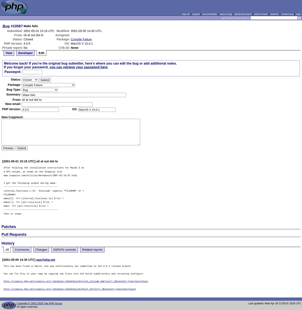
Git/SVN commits (64, 249)
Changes (41, 249)
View (8, 53)
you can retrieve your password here (78, 67)
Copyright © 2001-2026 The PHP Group (39, 303)
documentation (209, 14)
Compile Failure (81, 39)
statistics (274, 14)
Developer (25, 53)
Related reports (92, 249)
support (196, 14)
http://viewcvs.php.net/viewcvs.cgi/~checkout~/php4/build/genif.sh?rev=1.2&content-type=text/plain (70, 288)
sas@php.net (45, 259)
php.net (186, 14)
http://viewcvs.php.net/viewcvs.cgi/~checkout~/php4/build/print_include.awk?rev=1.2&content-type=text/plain (76, 281)
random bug (287, 14)
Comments (22, 249)
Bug (6, 26)
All (7, 249)
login (298, 14)
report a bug (226, 14)
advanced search (243, 14)
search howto (261, 14)
